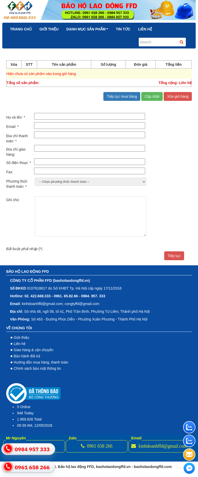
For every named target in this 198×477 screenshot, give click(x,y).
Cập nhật (152, 96)
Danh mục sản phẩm (87, 29)
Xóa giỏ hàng (177, 96)
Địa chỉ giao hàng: (16, 152)
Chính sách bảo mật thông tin (37, 368)
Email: (12, 127)
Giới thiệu (49, 29)
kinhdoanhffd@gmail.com (159, 446)
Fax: (9, 172)
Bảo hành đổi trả (27, 356)
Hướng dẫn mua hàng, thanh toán (41, 362)
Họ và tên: (15, 117)
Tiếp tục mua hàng (122, 96)
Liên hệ (145, 29)
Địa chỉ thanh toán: (17, 138)
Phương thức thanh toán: (16, 183)
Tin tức (123, 29)
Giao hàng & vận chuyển (33, 350)
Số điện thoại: (18, 163)
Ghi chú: (13, 200)
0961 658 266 (97, 446)
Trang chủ (21, 29)
